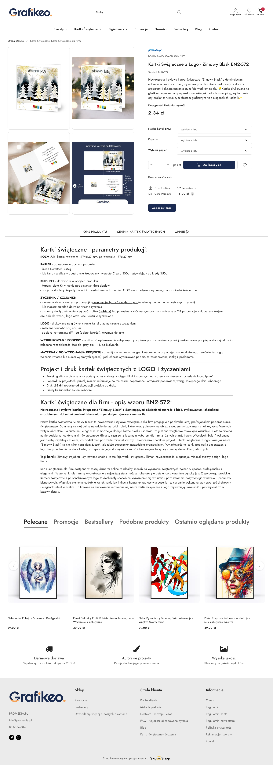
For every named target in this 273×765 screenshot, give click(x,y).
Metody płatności (151, 707)
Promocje (81, 700)
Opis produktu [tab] (95, 232)
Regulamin (212, 707)
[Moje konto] (235, 12)
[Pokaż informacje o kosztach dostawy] (192, 194)
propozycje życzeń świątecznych (115, 302)
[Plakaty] (60, 29)
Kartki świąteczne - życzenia (158, 734)
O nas (210, 700)
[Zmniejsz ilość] (151, 165)
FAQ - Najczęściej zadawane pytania (164, 721)
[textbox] (210, 130)
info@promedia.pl (20, 720)
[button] (39, 88)
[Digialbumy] (118, 29)
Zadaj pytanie (162, 208)
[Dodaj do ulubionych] (244, 165)
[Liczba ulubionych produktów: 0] (249, 12)
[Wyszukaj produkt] (138, 12)
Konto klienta (148, 700)
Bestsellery (81, 707)
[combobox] (214, 129)
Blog (143, 728)
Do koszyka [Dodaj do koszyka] (209, 165)
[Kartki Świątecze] (88, 29)
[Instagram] (18, 737)
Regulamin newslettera (220, 721)
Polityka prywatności (219, 728)
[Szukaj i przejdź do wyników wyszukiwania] (178, 12)
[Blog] (198, 29)
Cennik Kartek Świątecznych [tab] (141, 232)
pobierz (105, 311)
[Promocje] (141, 29)
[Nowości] (160, 29)
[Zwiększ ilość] (168, 165)
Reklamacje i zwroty (219, 734)
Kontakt (210, 741)
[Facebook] (11, 737)
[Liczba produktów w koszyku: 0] (260, 12)
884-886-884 (17, 727)
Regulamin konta (216, 714)
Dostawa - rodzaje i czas (156, 714)
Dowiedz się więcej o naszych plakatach (101, 714)
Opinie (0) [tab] (182, 232)
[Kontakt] (214, 29)
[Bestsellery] (181, 29)
